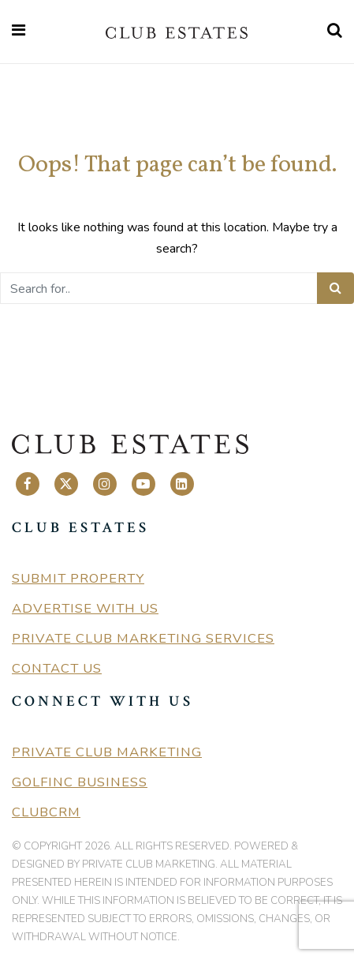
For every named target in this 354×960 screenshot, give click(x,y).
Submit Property (78, 578)
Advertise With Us (85, 608)
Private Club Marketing (107, 752)
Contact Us (57, 668)
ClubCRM (46, 812)
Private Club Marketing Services (143, 638)
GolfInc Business (79, 782)
